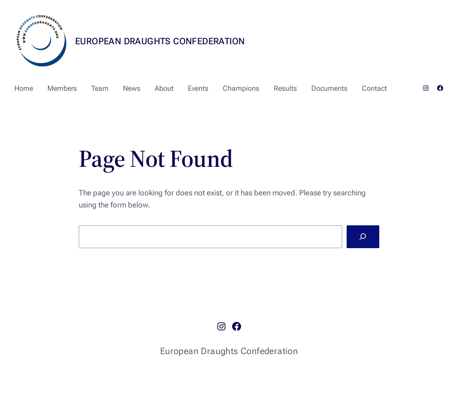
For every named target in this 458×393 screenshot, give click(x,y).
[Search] (363, 236)
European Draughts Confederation (160, 41)
